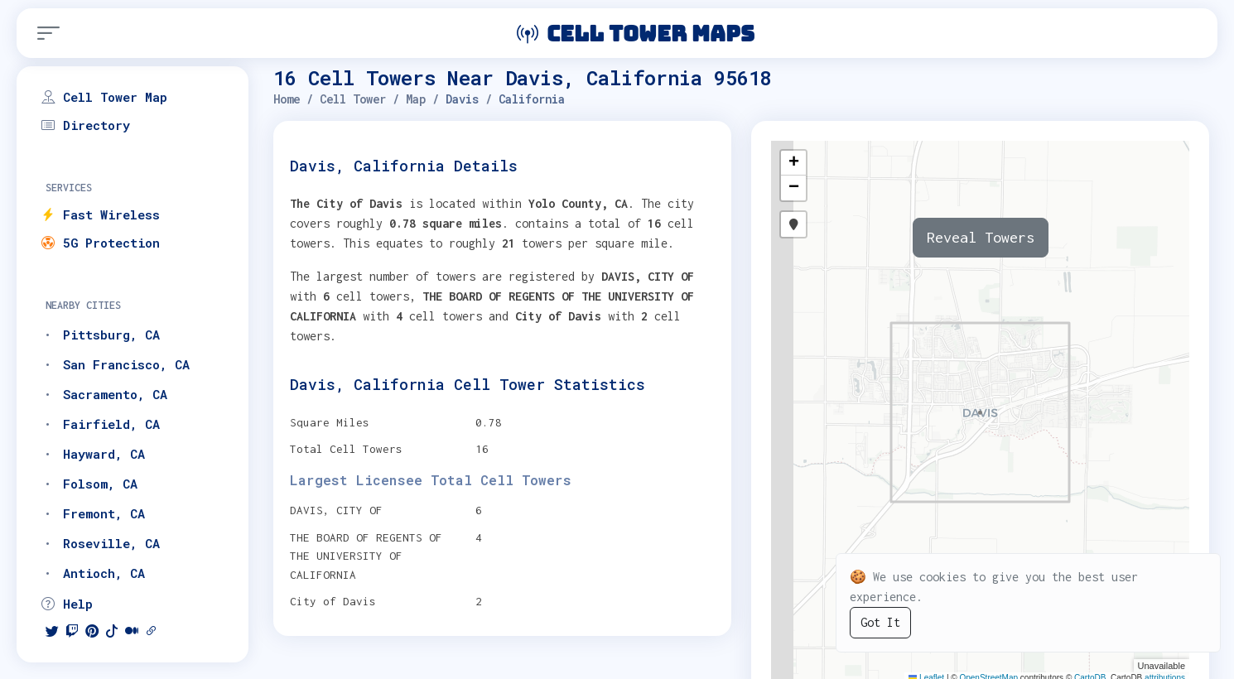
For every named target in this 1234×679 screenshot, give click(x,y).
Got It (880, 622)
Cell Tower (353, 99)
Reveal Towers (980, 237)
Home (286, 99)
